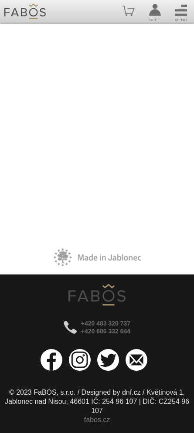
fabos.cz (97, 419)
